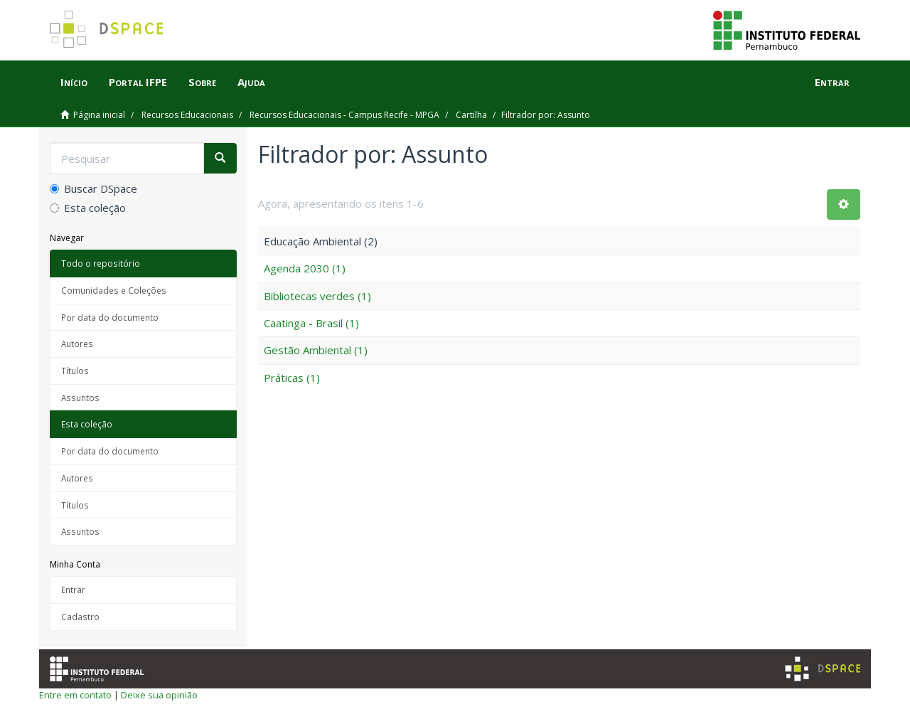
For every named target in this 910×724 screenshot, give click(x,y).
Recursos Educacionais (187, 115)
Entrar (73, 589)
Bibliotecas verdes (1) (317, 296)
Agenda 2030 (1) (305, 268)
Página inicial (99, 115)
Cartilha (471, 115)
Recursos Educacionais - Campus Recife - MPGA (344, 115)
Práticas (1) (292, 378)
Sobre (202, 82)
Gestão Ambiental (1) (316, 350)
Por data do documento (110, 317)
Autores (77, 343)
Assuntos (80, 397)
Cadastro (80, 616)
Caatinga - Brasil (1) (311, 323)
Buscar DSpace (93, 188)
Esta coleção (88, 208)
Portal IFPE (138, 82)
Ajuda (251, 82)
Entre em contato (75, 694)
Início (73, 82)
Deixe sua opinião (159, 694)
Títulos (75, 370)
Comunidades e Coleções (113, 290)
